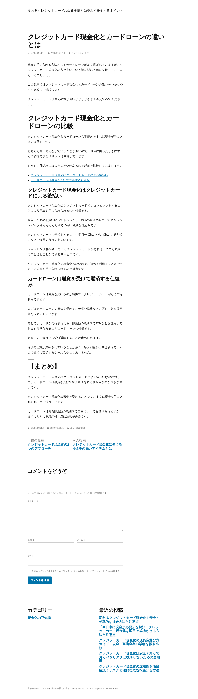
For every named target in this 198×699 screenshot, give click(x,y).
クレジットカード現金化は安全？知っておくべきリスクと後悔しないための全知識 (129, 657)
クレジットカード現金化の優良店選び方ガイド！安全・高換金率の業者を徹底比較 (129, 644)
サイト (31, 555)
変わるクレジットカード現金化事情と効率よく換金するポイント (75, 10)
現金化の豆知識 (77, 428)
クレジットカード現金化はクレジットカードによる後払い (69, 175)
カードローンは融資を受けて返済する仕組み (60, 180)
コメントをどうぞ (80, 53)
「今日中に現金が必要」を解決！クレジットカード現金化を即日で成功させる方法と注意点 (129, 631)
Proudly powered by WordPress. (104, 688)
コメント (33, 501)
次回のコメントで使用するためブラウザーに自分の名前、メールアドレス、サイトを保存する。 (76, 571)
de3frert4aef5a (37, 53)
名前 (31, 540)
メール (81, 540)
